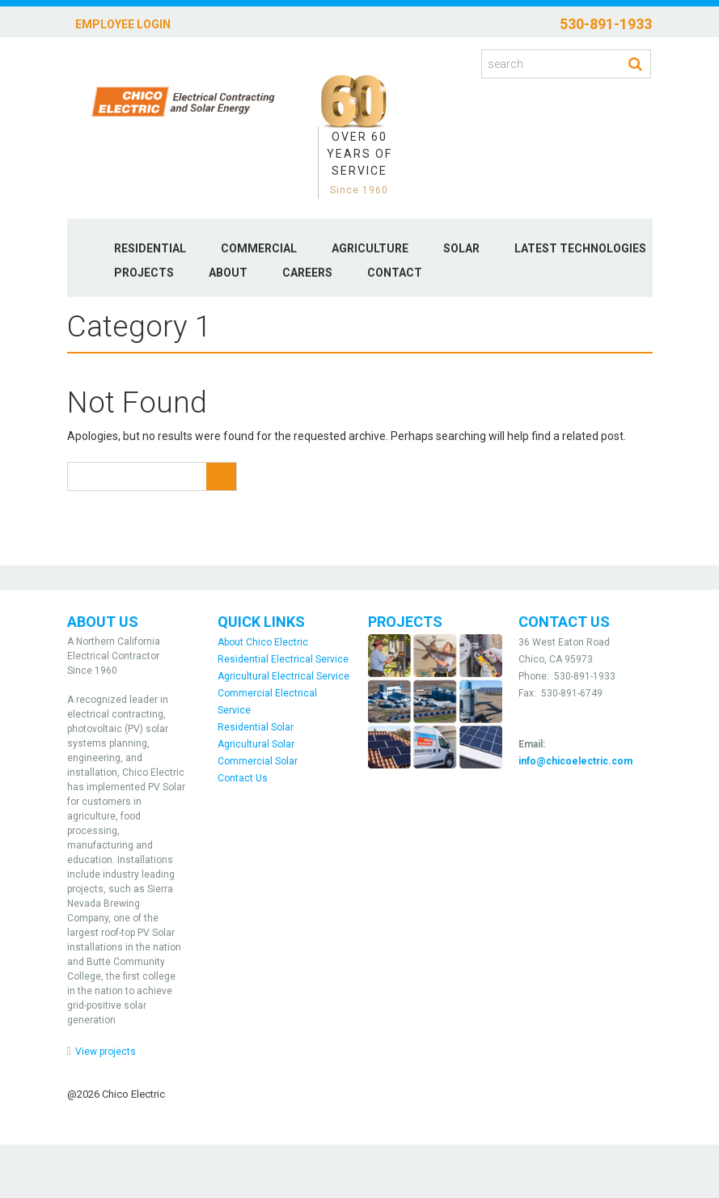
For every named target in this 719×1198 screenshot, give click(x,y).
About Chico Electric (263, 642)
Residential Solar (256, 727)
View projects (105, 1051)
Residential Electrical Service (283, 659)
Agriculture (370, 248)
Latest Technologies (580, 248)
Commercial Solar (258, 761)
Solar (461, 248)
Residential (150, 248)
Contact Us (243, 778)
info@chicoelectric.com (575, 761)
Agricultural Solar (256, 744)
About (228, 272)
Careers (307, 272)
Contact (394, 272)
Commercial (259, 248)
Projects (144, 272)
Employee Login (123, 24)
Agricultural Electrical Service (283, 676)
